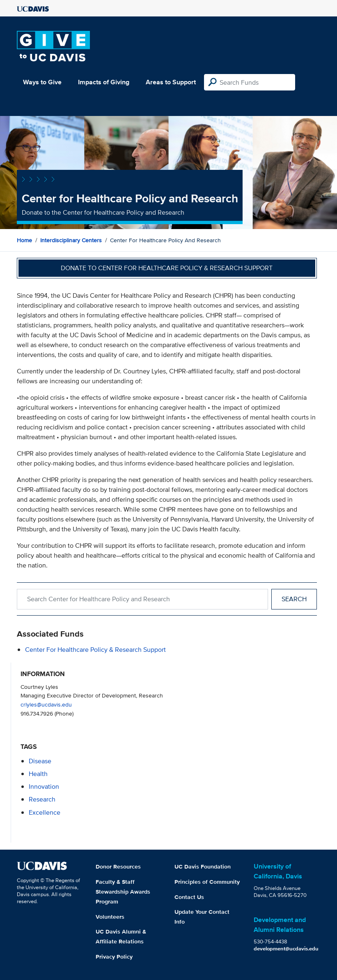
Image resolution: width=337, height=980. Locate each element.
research (42, 799)
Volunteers (110, 917)
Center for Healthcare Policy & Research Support (95, 649)
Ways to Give (42, 82)
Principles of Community (207, 882)
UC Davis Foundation (202, 866)
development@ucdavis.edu (286, 948)
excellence (44, 812)
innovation (44, 786)
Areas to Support (171, 82)
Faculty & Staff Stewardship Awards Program (123, 892)
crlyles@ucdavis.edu (46, 704)
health (38, 773)
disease (40, 761)
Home (24, 240)
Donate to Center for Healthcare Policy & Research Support (167, 268)
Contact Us (189, 897)
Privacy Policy (114, 956)
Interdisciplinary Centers (71, 240)
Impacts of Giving (103, 82)
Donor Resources (118, 866)
